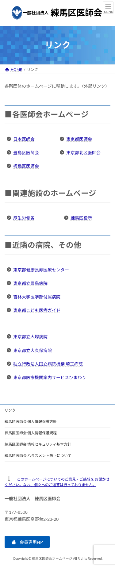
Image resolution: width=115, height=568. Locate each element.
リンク (10, 410)
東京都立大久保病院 (32, 350)
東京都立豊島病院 (30, 283)
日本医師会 (24, 139)
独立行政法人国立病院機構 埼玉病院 (48, 364)
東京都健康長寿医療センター (41, 269)
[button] (27, 542)
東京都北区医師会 (83, 152)
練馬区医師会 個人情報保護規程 (31, 433)
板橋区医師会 (26, 166)
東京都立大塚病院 (30, 336)
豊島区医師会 (26, 152)
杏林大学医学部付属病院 (36, 296)
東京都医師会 (79, 139)
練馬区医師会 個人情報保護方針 (31, 421)
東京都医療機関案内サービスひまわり (49, 377)
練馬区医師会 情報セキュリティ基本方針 (38, 444)
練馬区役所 (81, 218)
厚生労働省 (24, 218)
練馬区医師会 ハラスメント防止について (38, 455)
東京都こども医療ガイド (36, 310)
